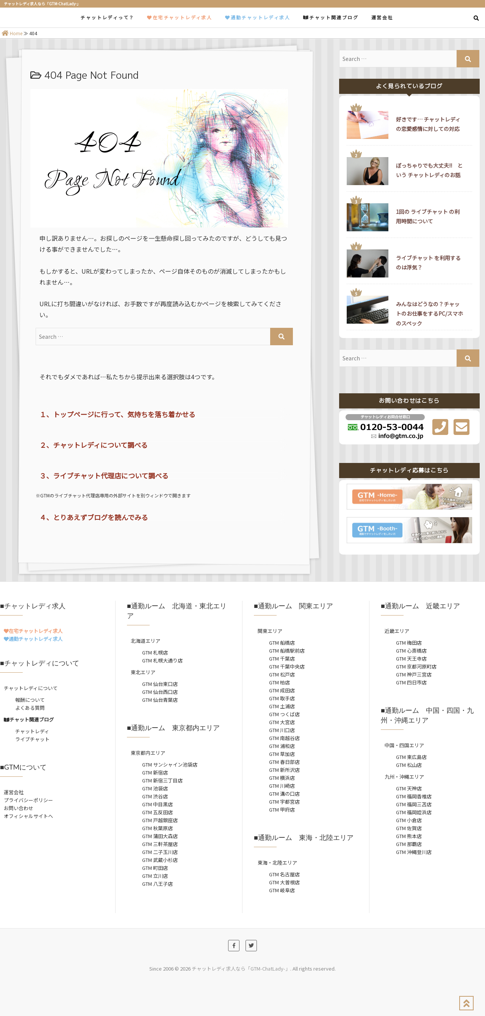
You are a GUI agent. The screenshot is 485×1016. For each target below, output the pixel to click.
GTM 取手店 (282, 698)
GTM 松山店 (409, 764)
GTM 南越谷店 (284, 738)
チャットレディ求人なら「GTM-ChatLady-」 (241, 968)
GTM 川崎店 (282, 785)
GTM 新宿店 (155, 772)
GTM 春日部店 (284, 761)
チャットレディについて (31, 688)
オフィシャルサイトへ (28, 816)
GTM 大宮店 (282, 722)
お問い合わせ (18, 808)
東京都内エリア (148, 752)
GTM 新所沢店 (284, 769)
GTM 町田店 (155, 867)
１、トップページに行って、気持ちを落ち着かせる (117, 414)
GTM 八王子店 (157, 883)
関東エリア (270, 630)
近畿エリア (397, 630)
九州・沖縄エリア (404, 776)
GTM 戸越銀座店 (160, 820)
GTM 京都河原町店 (416, 666)
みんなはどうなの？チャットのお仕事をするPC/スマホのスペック (429, 313)
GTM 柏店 (279, 682)
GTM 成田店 (282, 690)
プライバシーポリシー (28, 800)
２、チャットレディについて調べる (93, 445)
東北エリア (143, 672)
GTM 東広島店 (411, 756)
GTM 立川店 (155, 875)
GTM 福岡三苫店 (414, 804)
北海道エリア (145, 640)
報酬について (30, 699)
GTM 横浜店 (282, 777)
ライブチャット (32, 739)
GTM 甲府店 (282, 809)
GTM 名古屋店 (284, 874)
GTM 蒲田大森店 (160, 836)
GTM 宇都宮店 (284, 801)
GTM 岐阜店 (282, 890)
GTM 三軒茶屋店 (160, 844)
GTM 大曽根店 (284, 882)
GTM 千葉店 (282, 658)
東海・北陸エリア (277, 862)
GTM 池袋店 (155, 788)
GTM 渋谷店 (155, 796)
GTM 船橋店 (282, 642)
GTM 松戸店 (282, 674)
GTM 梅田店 (409, 642)
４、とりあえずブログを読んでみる (93, 517)
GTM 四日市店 (411, 682)
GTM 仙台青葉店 (160, 699)
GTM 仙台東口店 (160, 683)
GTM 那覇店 (409, 844)
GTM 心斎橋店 (411, 650)
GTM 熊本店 (409, 836)
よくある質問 (30, 707)
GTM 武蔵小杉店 (160, 859)
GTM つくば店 (284, 714)
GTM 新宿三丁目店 (162, 780)
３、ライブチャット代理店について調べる (104, 475)
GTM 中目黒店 (157, 804)
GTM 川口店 (282, 730)
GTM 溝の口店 (284, 793)
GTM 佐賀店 (409, 828)
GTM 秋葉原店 (157, 828)
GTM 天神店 (409, 788)
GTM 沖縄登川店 (414, 851)
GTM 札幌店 (155, 652)
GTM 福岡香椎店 (414, 796)
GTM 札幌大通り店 (162, 660)
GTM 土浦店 (282, 706)
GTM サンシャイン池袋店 (169, 764)
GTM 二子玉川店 (160, 851)
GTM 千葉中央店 (287, 666)
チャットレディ (32, 731)
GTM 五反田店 (157, 812)
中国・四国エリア (404, 745)
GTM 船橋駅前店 (287, 650)
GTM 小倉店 (409, 820)
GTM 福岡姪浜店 (414, 812)
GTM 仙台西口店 (160, 691)
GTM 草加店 (282, 753)
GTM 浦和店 (282, 746)
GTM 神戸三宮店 (414, 674)
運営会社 (382, 17)
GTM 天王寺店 (411, 658)
